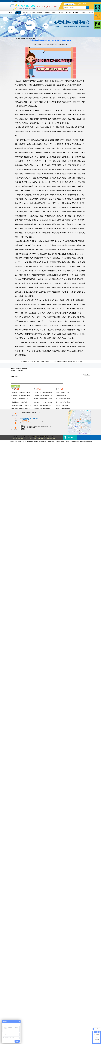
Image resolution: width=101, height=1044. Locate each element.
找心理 (82, 441)
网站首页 (11, 12)
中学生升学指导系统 (61, 395)
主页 (19, 38)
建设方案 (39, 12)
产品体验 (82, 12)
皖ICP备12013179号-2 (32, 427)
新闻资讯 (18, 12)
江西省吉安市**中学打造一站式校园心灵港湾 (44, 402)
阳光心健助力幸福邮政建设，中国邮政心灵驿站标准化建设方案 (22, 392)
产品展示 (25, 12)
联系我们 (68, 12)
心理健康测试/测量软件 (32, 441)
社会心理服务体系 (30, 38)
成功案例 (47, 12)
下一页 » (87, 374)
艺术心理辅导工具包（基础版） (64, 402)
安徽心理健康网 (88, 441)
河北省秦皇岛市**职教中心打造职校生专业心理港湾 (44, 405)
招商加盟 (75, 12)
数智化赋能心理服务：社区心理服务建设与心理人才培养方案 (22, 408)
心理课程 (90, 12)
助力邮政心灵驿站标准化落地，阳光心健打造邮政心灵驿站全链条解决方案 (22, 395)
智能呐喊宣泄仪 (43, 441)
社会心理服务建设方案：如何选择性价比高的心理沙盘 (69, 361)
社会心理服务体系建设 (20, 441)
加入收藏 (21, 1)
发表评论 (13, 368)
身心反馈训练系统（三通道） (63, 392)
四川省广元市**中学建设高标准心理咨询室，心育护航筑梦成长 (44, 392)
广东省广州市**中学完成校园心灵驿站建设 (44, 395)
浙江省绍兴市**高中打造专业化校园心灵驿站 (44, 398)
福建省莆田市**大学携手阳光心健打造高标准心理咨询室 (44, 408)
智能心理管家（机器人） (62, 405)
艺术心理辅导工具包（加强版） (64, 398)
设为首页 (14, 1)
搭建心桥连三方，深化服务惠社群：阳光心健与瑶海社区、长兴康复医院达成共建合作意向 (22, 402)
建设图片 (32, 12)
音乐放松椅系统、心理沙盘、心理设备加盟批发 (67, 441)
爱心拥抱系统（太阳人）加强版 (64, 408)
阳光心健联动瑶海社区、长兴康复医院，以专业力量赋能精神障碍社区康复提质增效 (22, 405)
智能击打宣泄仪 (51, 441)
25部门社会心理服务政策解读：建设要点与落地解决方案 (22, 398)
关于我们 (61, 12)
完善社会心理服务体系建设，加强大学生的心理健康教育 (36, 361)
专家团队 (54, 12)
